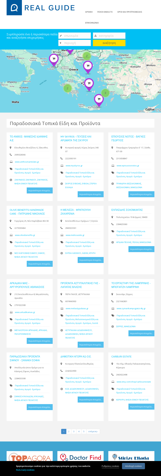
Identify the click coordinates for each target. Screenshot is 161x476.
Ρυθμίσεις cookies (110, 466)
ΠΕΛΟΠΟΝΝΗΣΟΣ (22, 334)
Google (157, 111)
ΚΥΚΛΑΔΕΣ (39, 396)
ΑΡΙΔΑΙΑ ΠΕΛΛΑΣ (123, 242)
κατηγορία (106, 36)
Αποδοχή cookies (133, 466)
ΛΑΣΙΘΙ (85, 253)
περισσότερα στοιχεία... (39, 190)
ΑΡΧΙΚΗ (89, 11)
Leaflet (141, 111)
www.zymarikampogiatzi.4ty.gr (131, 308)
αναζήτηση (109, 43)
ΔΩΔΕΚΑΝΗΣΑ (71, 334)
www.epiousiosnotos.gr (128, 165)
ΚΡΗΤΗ (92, 253)
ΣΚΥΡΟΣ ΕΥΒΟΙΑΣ (73, 183)
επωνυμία (71, 36)
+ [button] (4, 53)
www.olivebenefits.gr (25, 235)
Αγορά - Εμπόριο (32, 172)
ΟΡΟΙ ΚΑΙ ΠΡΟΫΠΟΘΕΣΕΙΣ (129, 11)
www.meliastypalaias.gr (77, 308)
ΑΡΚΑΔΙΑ (43, 330)
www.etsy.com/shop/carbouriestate (134, 381)
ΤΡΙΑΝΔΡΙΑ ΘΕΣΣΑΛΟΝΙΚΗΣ (128, 183)
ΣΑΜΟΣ (41, 253)
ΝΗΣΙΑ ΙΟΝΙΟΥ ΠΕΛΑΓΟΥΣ (25, 183)
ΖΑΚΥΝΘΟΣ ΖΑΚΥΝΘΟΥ (25, 179)
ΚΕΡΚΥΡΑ (120, 399)
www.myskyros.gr (74, 165)
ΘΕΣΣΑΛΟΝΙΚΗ (123, 187)
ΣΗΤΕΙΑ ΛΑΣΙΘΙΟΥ (73, 253)
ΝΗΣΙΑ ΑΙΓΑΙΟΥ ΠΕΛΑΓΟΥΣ (26, 256)
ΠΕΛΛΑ (135, 242)
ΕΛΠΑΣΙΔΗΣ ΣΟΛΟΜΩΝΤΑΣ (127, 209)
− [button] (4, 58)
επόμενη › (93, 431)
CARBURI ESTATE (121, 356)
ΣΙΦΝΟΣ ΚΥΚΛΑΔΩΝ (23, 396)
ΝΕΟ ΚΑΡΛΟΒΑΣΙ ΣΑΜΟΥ (25, 253)
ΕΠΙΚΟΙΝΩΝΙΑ (92, 22)
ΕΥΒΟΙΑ (85, 183)
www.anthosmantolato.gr (27, 161)
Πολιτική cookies (25, 470)
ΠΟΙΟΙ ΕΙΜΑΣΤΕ (105, 11)
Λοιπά (95, 323)
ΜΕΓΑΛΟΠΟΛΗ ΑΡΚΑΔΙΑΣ (26, 330)
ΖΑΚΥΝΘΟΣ (42, 179)
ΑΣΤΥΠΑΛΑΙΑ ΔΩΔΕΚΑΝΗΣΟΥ (78, 330)
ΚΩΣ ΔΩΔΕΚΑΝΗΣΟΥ (74, 388)
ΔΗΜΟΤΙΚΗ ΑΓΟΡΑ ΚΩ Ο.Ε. (76, 356)
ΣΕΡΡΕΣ (119, 326)
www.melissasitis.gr (75, 235)
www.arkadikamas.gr (25, 312)
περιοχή (70, 43)
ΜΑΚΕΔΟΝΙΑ (136, 187)
